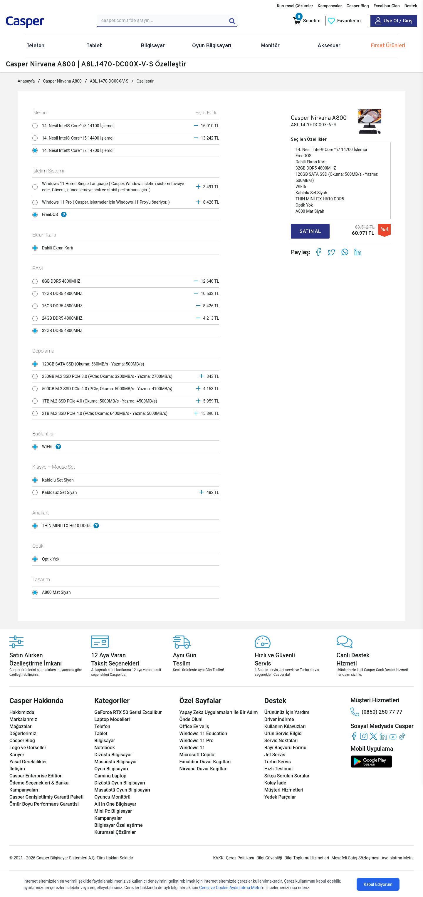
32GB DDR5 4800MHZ (58, 330)
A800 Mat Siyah (53, 592)
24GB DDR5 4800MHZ (58, 318)
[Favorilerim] (344, 21)
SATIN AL (312, 231)
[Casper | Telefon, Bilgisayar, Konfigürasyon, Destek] (48, 22)
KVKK (218, 858)
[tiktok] (402, 736)
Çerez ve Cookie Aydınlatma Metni (230, 887)
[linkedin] (383, 736)
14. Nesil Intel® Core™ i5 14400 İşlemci (74, 138)
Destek (410, 6)
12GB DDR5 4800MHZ (58, 293)
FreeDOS (51, 214)
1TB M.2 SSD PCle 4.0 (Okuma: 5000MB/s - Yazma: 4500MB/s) (96, 401)
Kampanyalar (330, 6)
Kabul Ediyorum (378, 884)
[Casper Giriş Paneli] (393, 21)
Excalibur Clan (387, 6)
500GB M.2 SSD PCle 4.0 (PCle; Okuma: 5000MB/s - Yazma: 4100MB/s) (103, 388)
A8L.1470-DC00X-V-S (109, 81)
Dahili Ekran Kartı (54, 248)
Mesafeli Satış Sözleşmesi (355, 858)
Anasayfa (26, 81)
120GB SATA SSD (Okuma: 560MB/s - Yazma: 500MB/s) (89, 364)
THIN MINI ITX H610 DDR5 (67, 526)
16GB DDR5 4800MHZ (58, 306)
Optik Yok (47, 559)
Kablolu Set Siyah (54, 480)
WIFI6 (48, 447)
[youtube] (393, 736)
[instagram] (363, 736)
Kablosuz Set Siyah (56, 492)
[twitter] (373, 736)
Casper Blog (358, 6)
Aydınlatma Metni (398, 858)
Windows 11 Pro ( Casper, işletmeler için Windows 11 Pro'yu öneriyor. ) (102, 202)
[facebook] (354, 736)
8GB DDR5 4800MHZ (57, 281)
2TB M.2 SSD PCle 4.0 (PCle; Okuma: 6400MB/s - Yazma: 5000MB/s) (101, 413)
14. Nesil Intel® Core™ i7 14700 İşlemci (74, 150)
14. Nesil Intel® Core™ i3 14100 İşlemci (74, 125)
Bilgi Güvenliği (269, 858)
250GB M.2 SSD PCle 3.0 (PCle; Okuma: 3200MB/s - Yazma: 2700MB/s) (103, 376)
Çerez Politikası (240, 858)
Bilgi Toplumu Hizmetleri (306, 858)
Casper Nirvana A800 (62, 81)
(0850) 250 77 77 (376, 712)
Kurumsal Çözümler (295, 6)
